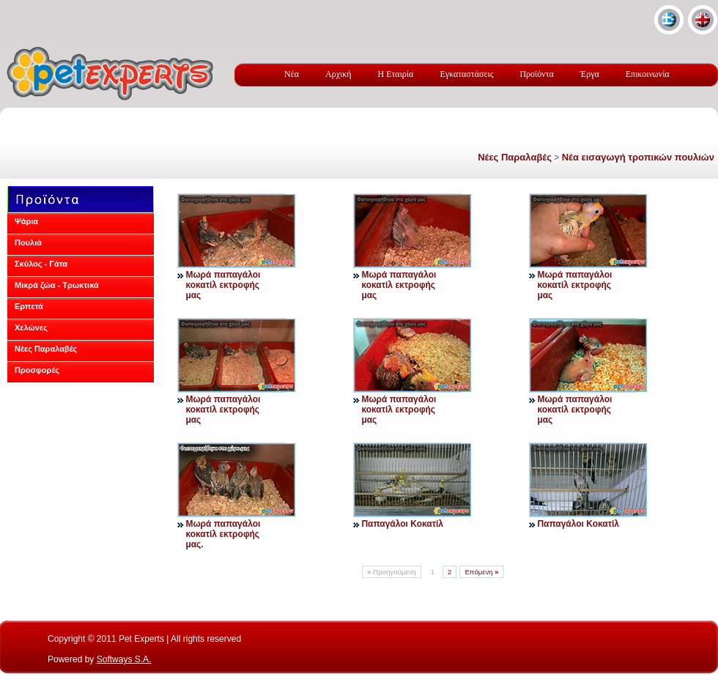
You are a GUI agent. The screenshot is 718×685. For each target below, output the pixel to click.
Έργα (589, 74)
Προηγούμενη (391, 572)
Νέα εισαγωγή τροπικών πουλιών (638, 157)
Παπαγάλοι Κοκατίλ (402, 524)
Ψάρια (26, 221)
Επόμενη (481, 572)
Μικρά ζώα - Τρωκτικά (57, 285)
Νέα (291, 74)
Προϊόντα (536, 74)
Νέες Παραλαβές (515, 157)
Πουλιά (28, 242)
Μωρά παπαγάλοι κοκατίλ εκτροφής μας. (222, 534)
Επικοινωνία (648, 74)
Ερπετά (29, 306)
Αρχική (338, 74)
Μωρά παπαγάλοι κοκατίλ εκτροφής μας (222, 285)
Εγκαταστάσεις (466, 74)
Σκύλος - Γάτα (41, 263)
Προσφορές (37, 370)
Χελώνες (31, 327)
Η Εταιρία (396, 74)
